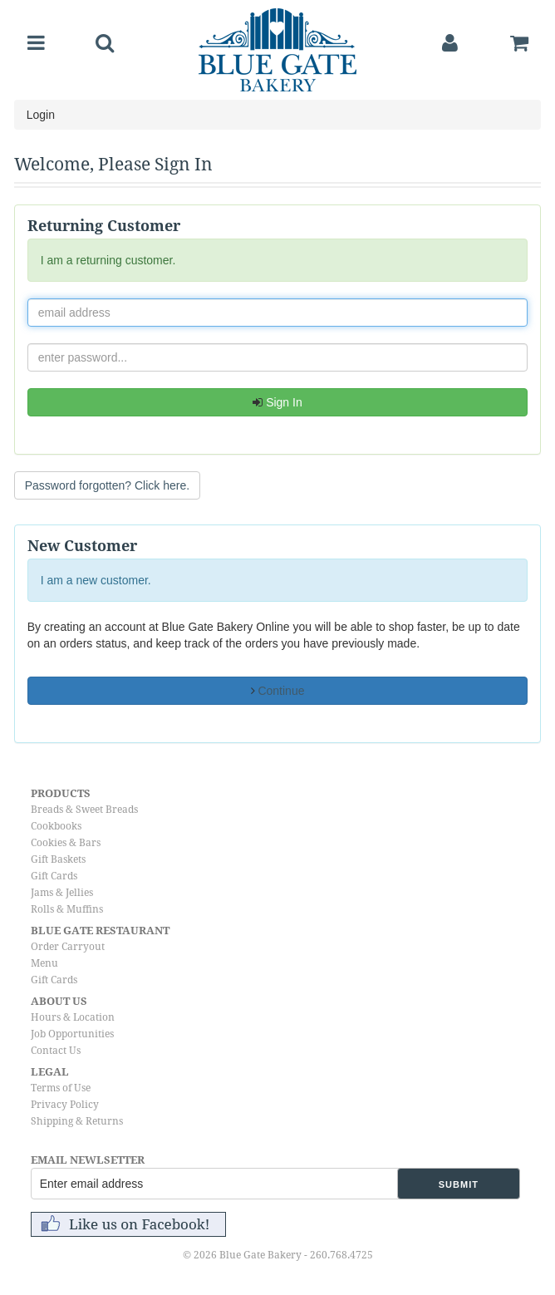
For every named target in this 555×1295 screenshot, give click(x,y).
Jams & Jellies (62, 893)
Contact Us (56, 1050)
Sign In (277, 402)
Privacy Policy (65, 1104)
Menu (44, 963)
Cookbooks (56, 826)
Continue (278, 690)
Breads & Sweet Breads (84, 809)
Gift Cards (54, 876)
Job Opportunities (72, 1034)
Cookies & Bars (66, 843)
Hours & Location (73, 1017)
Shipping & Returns (77, 1121)
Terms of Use (61, 1088)
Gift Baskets (58, 859)
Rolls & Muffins (67, 909)
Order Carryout (68, 947)
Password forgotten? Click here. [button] (107, 485)
